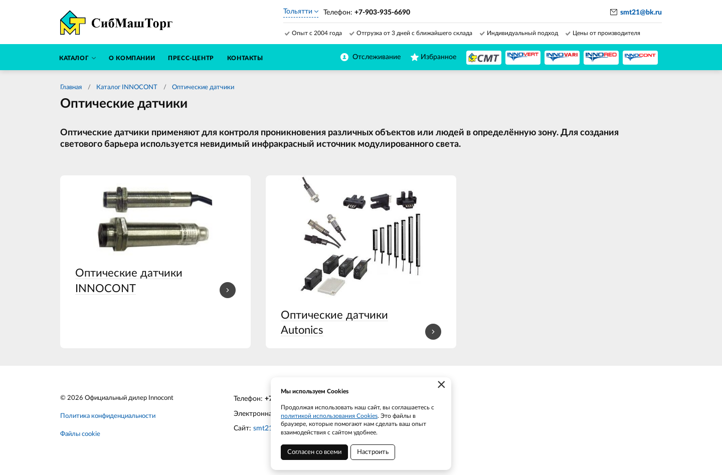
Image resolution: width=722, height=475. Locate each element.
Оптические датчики (203, 87)
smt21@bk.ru (641, 12)
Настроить (373, 452)
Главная (71, 87)
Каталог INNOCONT (126, 87)
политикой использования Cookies (329, 416)
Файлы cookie (80, 434)
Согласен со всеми (314, 452)
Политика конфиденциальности (107, 416)
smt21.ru (267, 428)
